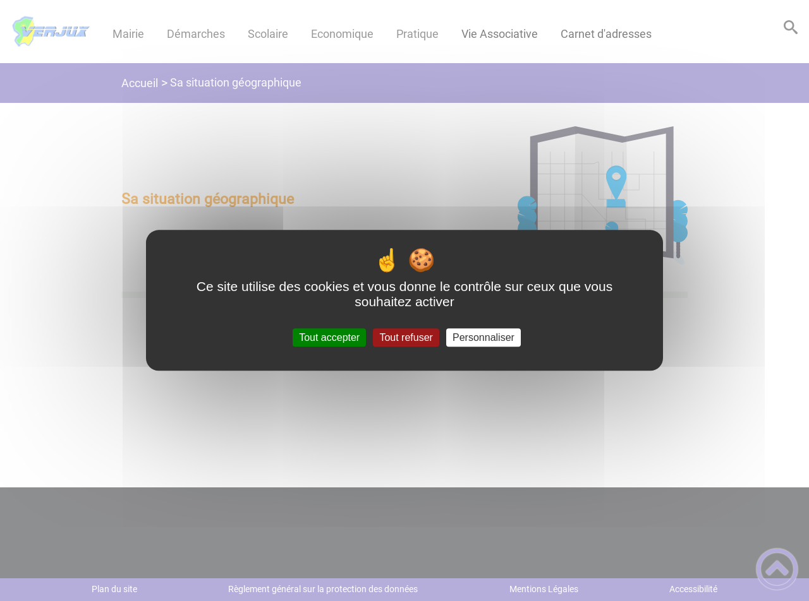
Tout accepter (329, 337)
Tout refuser (405, 337)
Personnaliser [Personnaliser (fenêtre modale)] (483, 337)
